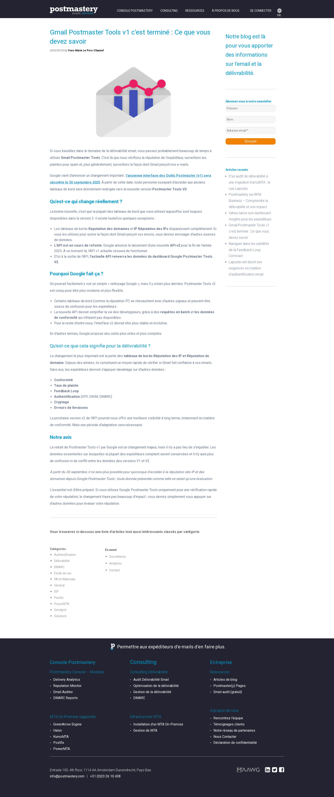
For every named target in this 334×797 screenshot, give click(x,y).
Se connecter (260, 10)
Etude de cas (62, 573)
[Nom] (251, 119)
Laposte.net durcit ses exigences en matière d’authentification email (246, 268)
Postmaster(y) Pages (229, 686)
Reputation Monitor (67, 686)
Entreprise (221, 662)
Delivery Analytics (66, 680)
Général (59, 585)
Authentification (65, 554)
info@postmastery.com (67, 776)
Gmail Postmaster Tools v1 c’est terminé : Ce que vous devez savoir (249, 231)
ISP (56, 591)
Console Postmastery (135, 10)
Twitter (274, 769)
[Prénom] (251, 108)
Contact (114, 570)
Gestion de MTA (145, 730)
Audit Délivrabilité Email (151, 680)
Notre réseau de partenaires (234, 730)
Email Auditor (63, 692)
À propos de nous (225, 10)
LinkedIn (267, 769)
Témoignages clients (229, 724)
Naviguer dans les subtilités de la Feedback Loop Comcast (249, 250)
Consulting (169, 10)
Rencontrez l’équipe (228, 718)
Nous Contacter (224, 737)
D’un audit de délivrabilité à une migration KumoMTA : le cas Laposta (249, 182)
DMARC (59, 567)
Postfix (58, 597)
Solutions (60, 616)
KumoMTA (61, 737)
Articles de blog (225, 680)
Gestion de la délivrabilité (152, 692)
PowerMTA (61, 604)
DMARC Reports (65, 698)
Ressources (194, 10)
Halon (57, 730)
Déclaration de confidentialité (235, 743)
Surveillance (117, 556)
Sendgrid (60, 610)
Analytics (115, 563)
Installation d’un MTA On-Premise (158, 724)
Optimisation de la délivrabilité (156, 686)
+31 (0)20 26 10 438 (105, 776)
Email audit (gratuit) (227, 692)
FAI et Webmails (64, 579)
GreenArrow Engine (67, 724)
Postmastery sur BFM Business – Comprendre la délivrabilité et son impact (248, 200)
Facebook (281, 769)
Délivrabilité (62, 561)
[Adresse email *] (251, 130)
